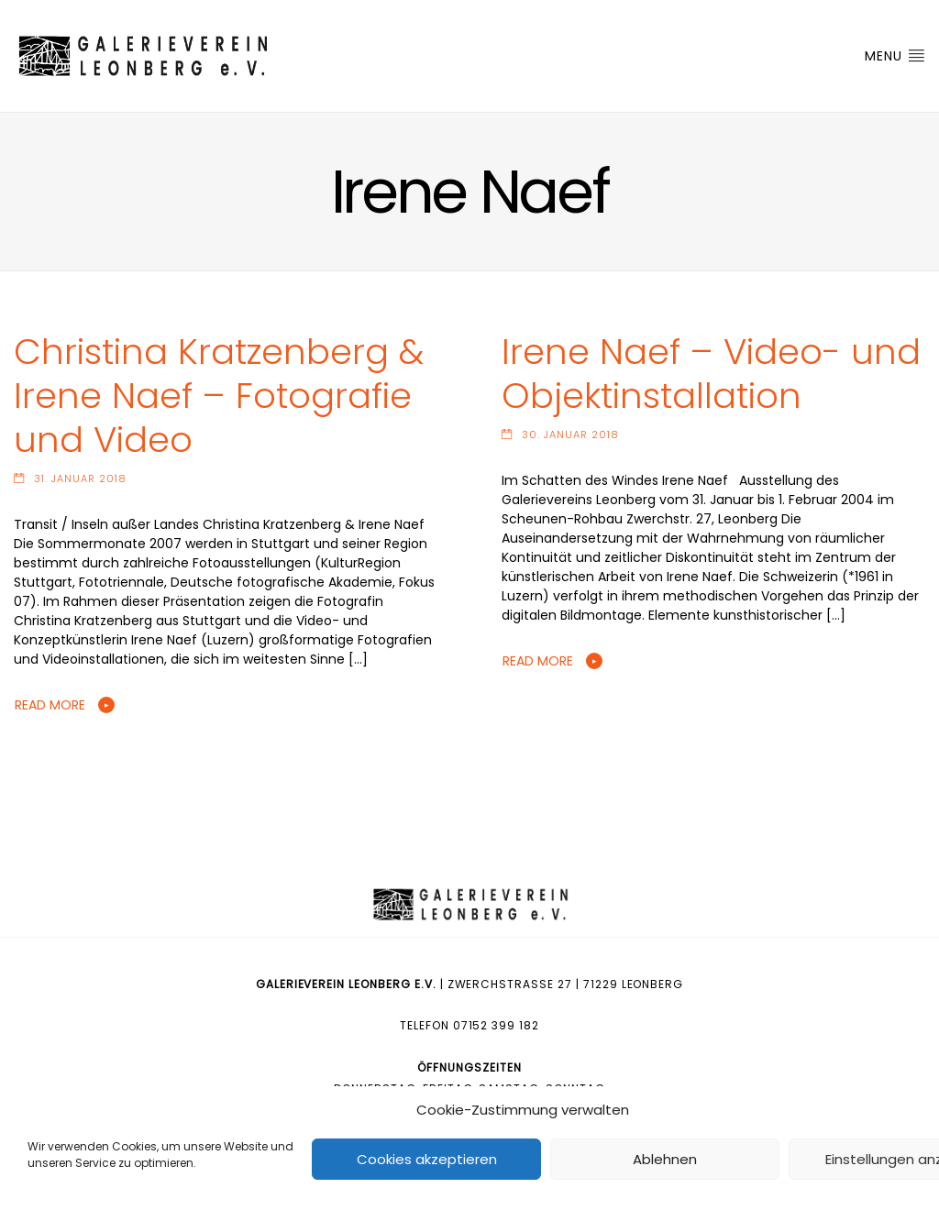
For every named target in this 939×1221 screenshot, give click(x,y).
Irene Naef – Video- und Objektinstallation (711, 373)
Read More (50, 705)
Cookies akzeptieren (427, 1159)
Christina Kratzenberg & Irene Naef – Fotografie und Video (219, 395)
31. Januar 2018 (80, 478)
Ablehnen (665, 1159)
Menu (895, 56)
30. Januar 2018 (570, 434)
